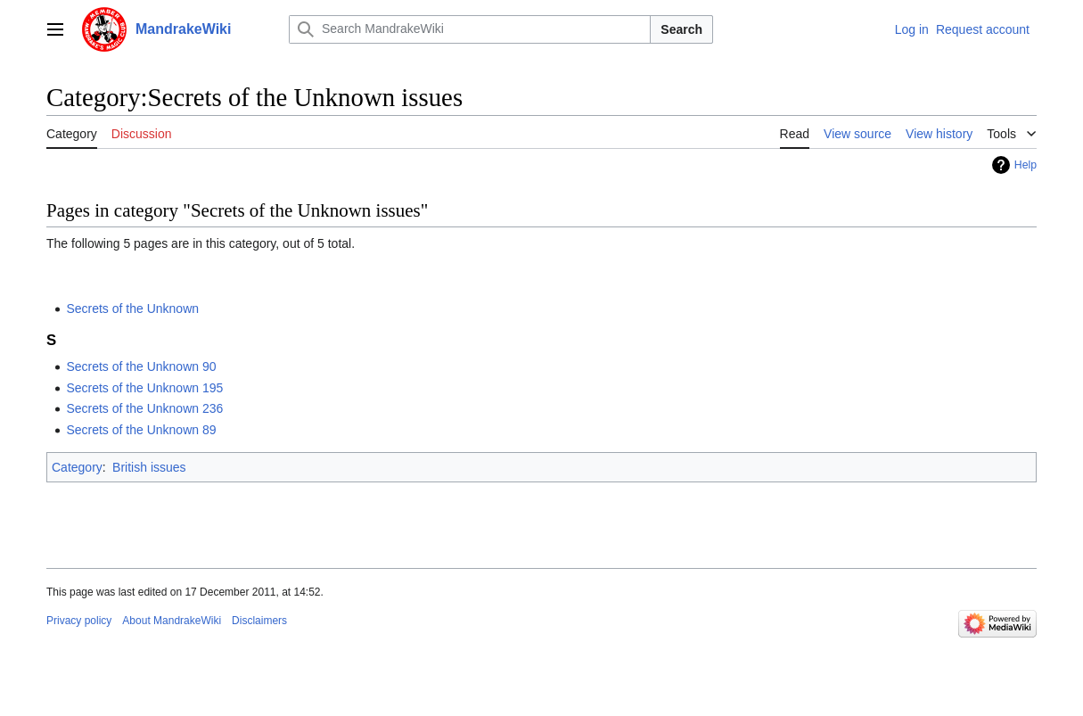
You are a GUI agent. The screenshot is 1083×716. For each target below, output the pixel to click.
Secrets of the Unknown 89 (141, 430)
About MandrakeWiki (171, 620)
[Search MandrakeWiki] (470, 29)
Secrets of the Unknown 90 (141, 366)
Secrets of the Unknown (132, 308)
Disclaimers (259, 620)
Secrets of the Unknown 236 (144, 408)
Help (1025, 165)
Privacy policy (78, 620)
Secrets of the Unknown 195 (144, 388)
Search (681, 29)
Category (77, 467)
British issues (148, 467)
